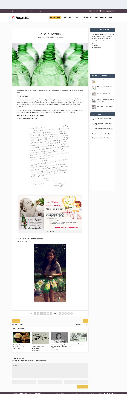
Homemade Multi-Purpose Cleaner (104, 85)
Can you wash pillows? (98, 136)
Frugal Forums (55, 18)
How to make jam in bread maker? (102, 122)
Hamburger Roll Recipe (76, 342)
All (48, 36)
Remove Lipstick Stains (103, 91)
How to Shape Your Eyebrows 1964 (38, 345)
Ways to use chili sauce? (99, 132)
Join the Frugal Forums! (102, 38)
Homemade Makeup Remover (105, 104)
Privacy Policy (74, 392)
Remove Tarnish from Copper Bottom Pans (105, 98)
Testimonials (97, 46)
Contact (95, 44)
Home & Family (87, 18)
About (95, 42)
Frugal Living (67, 18)
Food (76, 18)
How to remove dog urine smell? (101, 127)
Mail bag (52, 36)
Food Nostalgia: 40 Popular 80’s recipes (32, 11)
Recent (110, 18)
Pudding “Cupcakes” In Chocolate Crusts (20, 344)
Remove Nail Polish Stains (104, 78)
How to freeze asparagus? (99, 116)
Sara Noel (44, 36)
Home (57, 392)
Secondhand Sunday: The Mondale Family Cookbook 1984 (59, 345)
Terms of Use (82, 392)
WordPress (38, 392)
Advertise (89, 392)
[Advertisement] (63, 4)
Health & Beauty (100, 18)
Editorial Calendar (97, 392)
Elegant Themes (22, 392)
